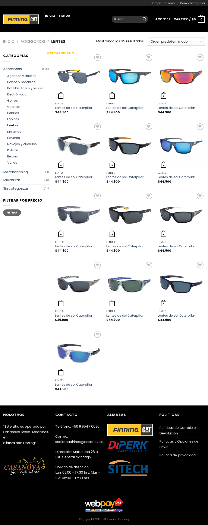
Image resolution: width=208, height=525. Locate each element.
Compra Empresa (192, 3)
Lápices (13, 119)
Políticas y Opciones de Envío (178, 444)
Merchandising (62, 53)
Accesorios (33, 41)
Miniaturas (58, 34)
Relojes (12, 156)
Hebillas (13, 113)
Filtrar (12, 212)
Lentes (12, 125)
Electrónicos (16, 94)
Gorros (12, 100)
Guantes (14, 107)
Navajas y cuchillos (22, 144)
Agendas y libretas (21, 76)
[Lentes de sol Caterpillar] (130, 76)
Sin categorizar (15, 188)
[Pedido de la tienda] (176, 41)
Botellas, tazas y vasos (25, 88)
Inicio (50, 16)
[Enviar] (144, 19)
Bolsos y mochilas (21, 82)
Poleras (13, 150)
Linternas (14, 132)
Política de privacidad (177, 455)
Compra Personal (163, 3)
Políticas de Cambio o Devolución (177, 430)
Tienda (64, 16)
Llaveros (13, 138)
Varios (12, 162)
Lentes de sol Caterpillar (73, 108)
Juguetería (57, 72)
